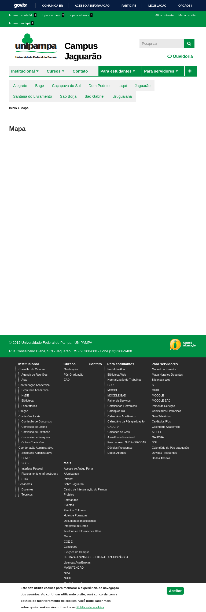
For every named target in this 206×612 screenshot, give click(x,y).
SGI (154, 442)
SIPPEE (157, 431)
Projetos (69, 494)
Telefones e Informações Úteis (82, 531)
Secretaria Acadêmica (35, 390)
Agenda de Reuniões (34, 374)
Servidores (25, 484)
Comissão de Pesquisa (35, 437)
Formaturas (71, 499)
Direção (23, 411)
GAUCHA (113, 426)
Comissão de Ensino (34, 426)
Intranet (68, 479)
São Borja (68, 96)
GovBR (20, 5)
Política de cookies (90, 607)
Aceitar (175, 591)
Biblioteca (27, 400)
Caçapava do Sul (66, 86)
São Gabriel (94, 96)
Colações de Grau (119, 431)
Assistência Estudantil (121, 437)
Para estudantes (115, 71)
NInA (67, 573)
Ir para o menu (53, 15)
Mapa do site (187, 15)
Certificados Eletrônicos (122, 406)
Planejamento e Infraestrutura (39, 473)
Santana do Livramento (32, 96)
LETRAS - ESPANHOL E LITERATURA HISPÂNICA (96, 557)
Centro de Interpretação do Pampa (85, 489)
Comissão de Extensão (35, 431)
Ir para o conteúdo (22, 15)
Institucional (23, 71)
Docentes (27, 489)
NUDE (68, 578)
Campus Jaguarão (83, 51)
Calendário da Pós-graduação (126, 421)
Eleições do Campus (76, 552)
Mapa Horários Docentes (167, 374)
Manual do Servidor (164, 369)
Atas (24, 379)
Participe (129, 5)
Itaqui (122, 86)
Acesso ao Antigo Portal (78, 468)
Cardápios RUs (161, 421)
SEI (154, 385)
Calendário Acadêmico (121, 416)
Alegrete (20, 86)
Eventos (69, 505)
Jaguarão (142, 86)
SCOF (25, 463)
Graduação (71, 369)
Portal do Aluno (117, 369)
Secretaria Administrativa (36, 452)
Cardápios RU (116, 411)
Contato (80, 71)
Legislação (157, 5)
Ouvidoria (182, 56)
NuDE (25, 395)
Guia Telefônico (161, 416)
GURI (111, 385)
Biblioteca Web (117, 374)
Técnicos (27, 494)
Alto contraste (164, 15)
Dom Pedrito (99, 86)
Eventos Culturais (75, 510)
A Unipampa (71, 473)
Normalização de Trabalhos (124, 379)
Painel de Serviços (119, 400)
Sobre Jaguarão (74, 484)
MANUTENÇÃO (74, 567)
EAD (66, 379)
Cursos (54, 71)
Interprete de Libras (76, 525)
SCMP (25, 458)
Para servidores (159, 71)
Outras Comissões (32, 442)
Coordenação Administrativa (36, 447)
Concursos (70, 546)
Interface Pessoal (32, 468)
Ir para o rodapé (21, 23)
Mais (67, 463)
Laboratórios (29, 406)
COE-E (68, 541)
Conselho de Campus (32, 369)
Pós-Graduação (73, 374)
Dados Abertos (117, 452)
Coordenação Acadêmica (34, 385)
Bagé (39, 86)
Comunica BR (52, 5)
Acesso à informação (92, 5)
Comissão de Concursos (36, 421)
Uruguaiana (122, 96)
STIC (24, 479)
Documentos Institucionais (80, 520)
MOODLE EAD (117, 395)
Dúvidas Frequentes (120, 447)
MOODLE (114, 390)
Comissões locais (29, 416)
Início (13, 108)
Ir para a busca (81, 15)
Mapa (67, 536)
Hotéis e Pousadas (75, 515)
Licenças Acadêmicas (77, 562)
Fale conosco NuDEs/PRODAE (127, 442)
